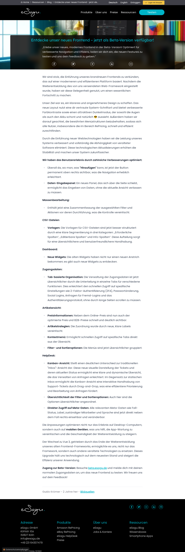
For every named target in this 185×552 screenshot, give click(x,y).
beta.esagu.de (97, 468)
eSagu (97, 528)
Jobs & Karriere (102, 532)
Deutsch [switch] (113, 2)
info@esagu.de (30, 538)
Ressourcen (128, 12)
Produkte (86, 12)
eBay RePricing (66, 532)
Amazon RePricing (68, 528)
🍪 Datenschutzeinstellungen (15, 549)
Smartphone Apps (141, 536)
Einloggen (135, 2)
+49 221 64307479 (32, 542)
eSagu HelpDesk (67, 536)
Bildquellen (87, 491)
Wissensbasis (138, 532)
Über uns (101, 12)
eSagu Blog (137, 528)
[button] (153, 3)
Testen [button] (151, 12)
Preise (114, 12)
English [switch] (124, 2)
